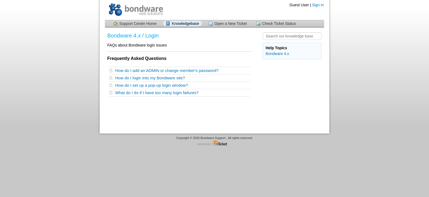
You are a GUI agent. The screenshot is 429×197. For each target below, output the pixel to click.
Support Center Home (137, 23)
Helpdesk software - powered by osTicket (214, 143)
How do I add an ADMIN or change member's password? (168, 70)
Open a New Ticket (231, 23)
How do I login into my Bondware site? (151, 78)
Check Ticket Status (279, 23)
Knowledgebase (185, 23)
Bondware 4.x (277, 53)
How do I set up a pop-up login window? (152, 85)
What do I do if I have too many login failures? (158, 92)
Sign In (318, 5)
